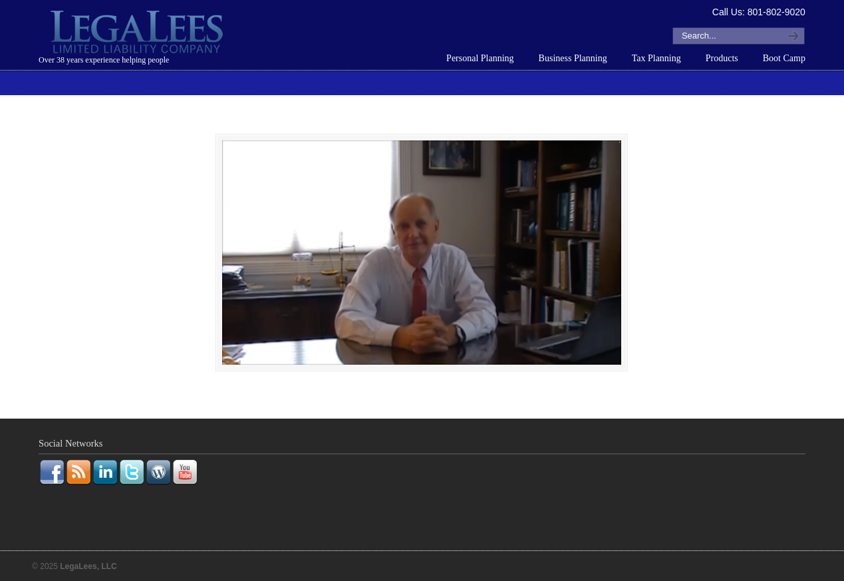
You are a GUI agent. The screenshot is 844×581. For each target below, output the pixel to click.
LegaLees (138, 34)
